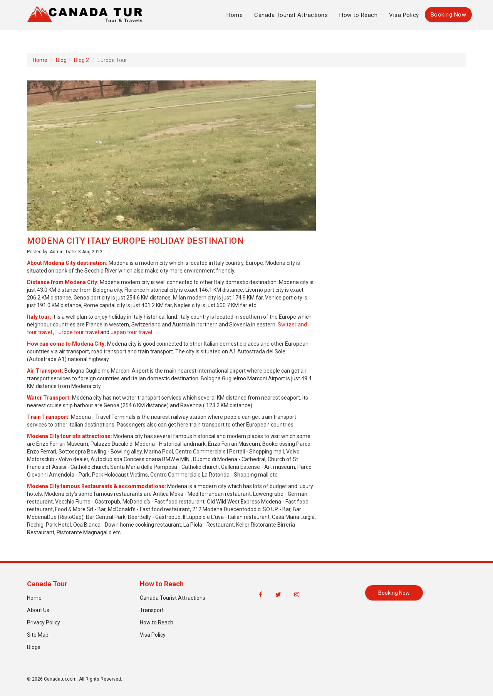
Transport (152, 610)
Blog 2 (81, 60)
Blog (61, 60)
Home (234, 15)
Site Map (38, 635)
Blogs (33, 647)
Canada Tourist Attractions (291, 15)
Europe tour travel (77, 332)
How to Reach (358, 15)
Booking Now (448, 14)
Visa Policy (404, 15)
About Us (38, 610)
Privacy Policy (43, 622)
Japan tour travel (131, 332)
